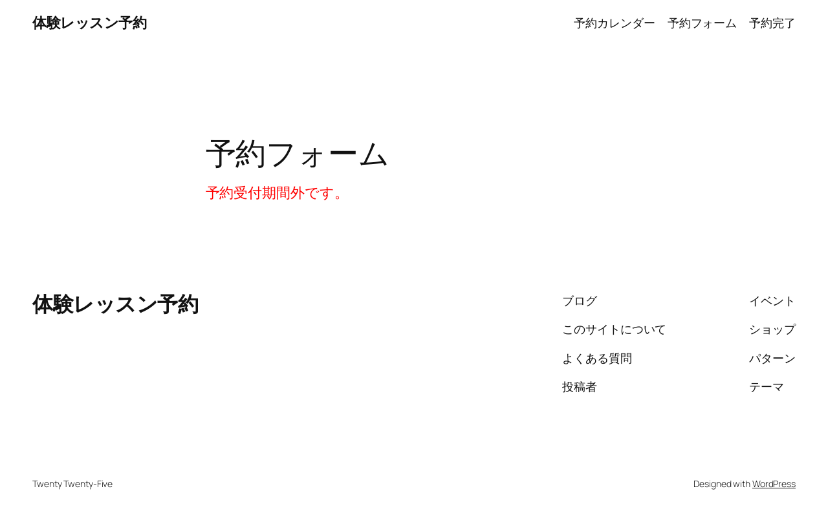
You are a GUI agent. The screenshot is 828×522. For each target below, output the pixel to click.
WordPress (774, 483)
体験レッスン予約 (89, 22)
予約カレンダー (614, 22)
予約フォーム (702, 22)
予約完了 (772, 22)
